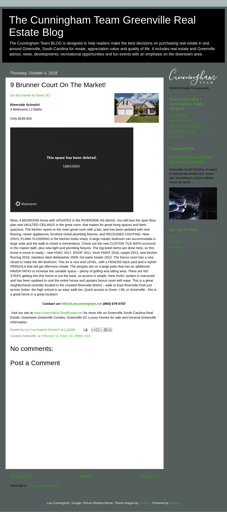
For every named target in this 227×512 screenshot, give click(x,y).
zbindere (145, 503)
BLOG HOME (178, 115)
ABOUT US (176, 137)
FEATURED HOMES (183, 131)
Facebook (175, 242)
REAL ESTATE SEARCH (185, 126)
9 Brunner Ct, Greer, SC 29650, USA (66, 336)
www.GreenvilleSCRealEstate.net (58, 313)
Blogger (174, 503)
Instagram (175, 247)
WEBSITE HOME (181, 121)
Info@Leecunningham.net (82, 303)
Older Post (149, 476)
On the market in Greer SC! (30, 95)
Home (85, 476)
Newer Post (21, 476)
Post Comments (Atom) (44, 485)
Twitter (173, 236)
